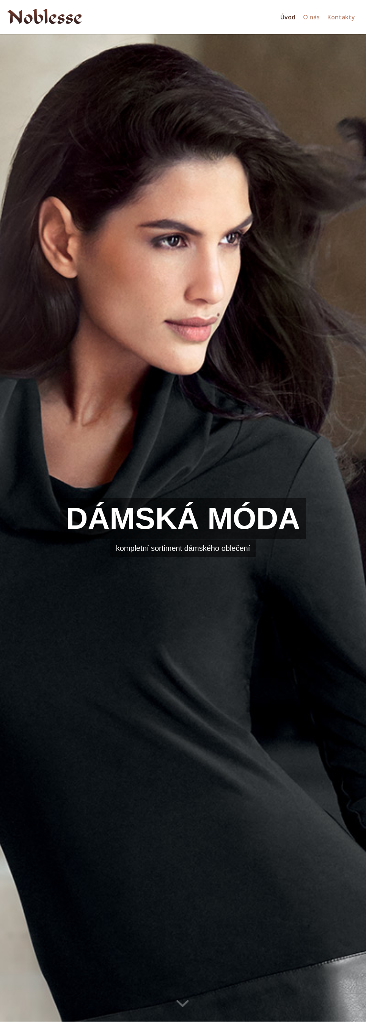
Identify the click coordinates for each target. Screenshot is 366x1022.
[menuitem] (287, 17)
